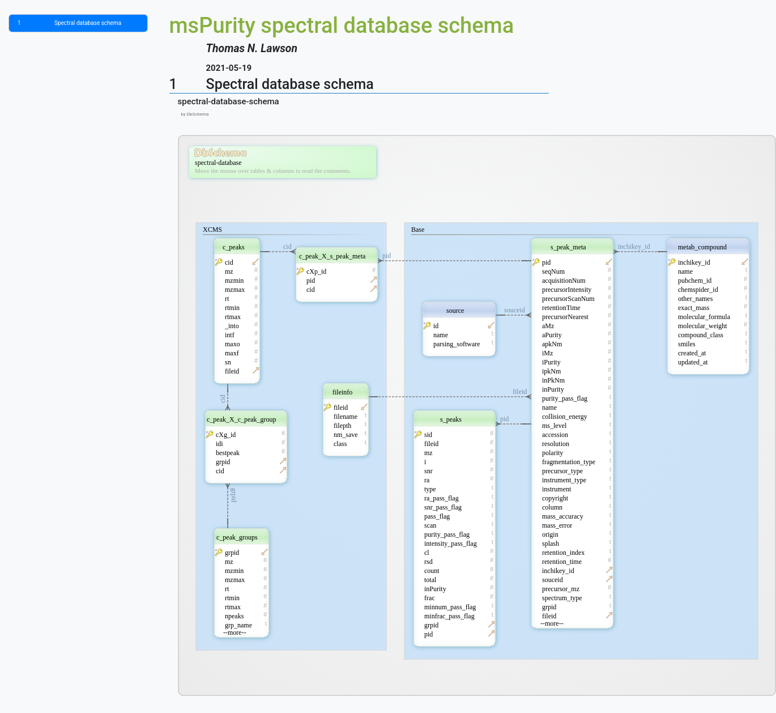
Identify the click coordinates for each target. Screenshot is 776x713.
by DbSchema (193, 114)
